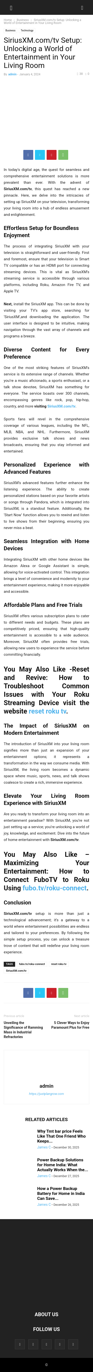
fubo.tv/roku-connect (55, 888)
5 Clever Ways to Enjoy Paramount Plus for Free (70, 1025)
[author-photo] (47, 1079)
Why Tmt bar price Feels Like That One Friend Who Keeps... (61, 1136)
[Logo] (46, 1299)
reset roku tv (47, 711)
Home (8, 20)
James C (44, 1147)
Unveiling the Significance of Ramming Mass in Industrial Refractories (23, 1030)
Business (23, 20)
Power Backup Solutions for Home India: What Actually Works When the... (62, 1164)
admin (12, 74)
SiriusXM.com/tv (16, 970)
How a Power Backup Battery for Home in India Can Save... (61, 1193)
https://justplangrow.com (46, 1094)
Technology (27, 30)
